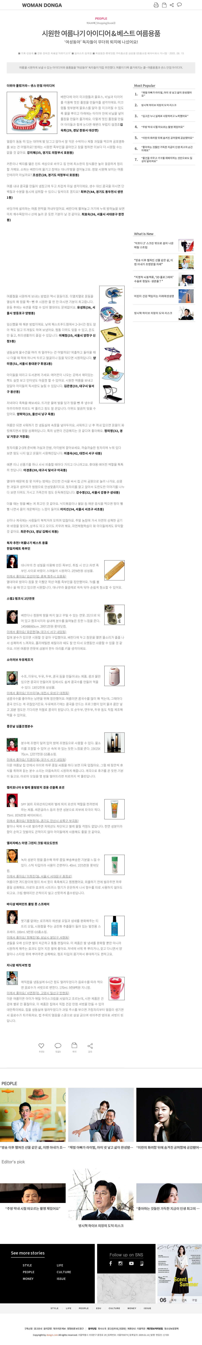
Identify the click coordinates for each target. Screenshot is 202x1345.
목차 (173, 1300)
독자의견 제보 (59, 1328)
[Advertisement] (55, 251)
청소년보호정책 (171, 1328)
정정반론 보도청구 (75, 1328)
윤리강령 (48, 1328)
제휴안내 (131, 1328)
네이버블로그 (141, 1263)
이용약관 (141, 1328)
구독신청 (28, 1328)
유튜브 (131, 1263)
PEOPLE (101, 18)
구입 (194, 1300)
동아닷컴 (92, 1328)
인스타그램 (120, 1263)
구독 (184, 1300)
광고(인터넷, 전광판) (117, 1328)
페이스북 (110, 1263)
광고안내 (38, 1328)
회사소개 (102, 1328)
